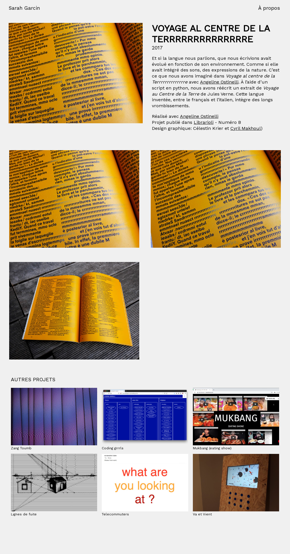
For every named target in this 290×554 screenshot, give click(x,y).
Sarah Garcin (24, 8)
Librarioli (203, 122)
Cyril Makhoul (245, 128)
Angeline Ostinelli (219, 82)
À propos (269, 8)
